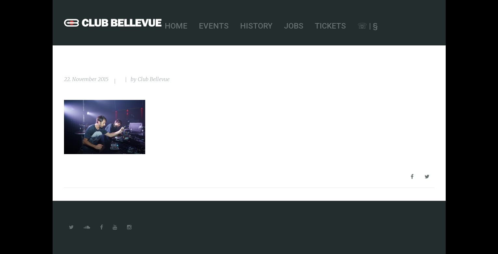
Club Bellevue (154, 79)
